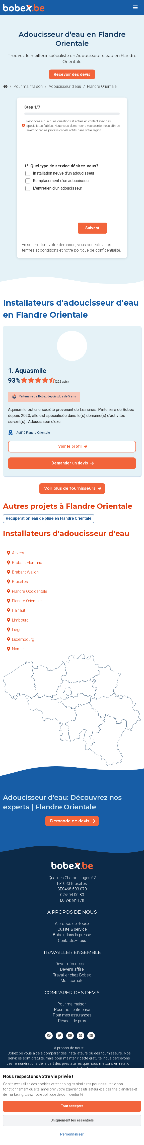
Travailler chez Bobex (72, 975)
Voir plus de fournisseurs (72, 488)
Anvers (15, 552)
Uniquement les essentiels (72, 1120)
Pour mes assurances (72, 1015)
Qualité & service (72, 929)
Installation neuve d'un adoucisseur (63, 173)
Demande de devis (72, 821)
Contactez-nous (72, 940)
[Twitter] (59, 1035)
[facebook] (49, 1035)
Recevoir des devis (72, 74)
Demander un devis (72, 463)
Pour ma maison (28, 86)
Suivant (92, 228)
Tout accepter (72, 1106)
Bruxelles (17, 581)
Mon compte (72, 980)
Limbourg (18, 620)
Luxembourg (20, 639)
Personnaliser (72, 1134)
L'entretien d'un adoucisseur (57, 188)
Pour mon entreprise (72, 1009)
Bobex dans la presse (72, 934)
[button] (135, 8)
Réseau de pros (72, 1020)
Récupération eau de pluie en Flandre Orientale (48, 518)
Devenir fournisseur (72, 963)
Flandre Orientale (24, 601)
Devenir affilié (72, 969)
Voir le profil (72, 446)
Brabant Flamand (24, 562)
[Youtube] (70, 1035)
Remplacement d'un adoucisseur (61, 180)
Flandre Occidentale (27, 591)
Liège (14, 629)
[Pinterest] (80, 1035)
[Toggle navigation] (135, 7)
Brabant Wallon (23, 572)
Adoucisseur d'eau (65, 86)
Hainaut (16, 610)
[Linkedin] (91, 1035)
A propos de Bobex (72, 923)
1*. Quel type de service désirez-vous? (61, 166)
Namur (15, 649)
